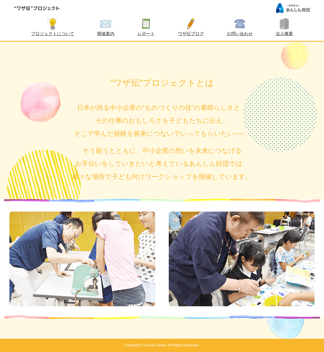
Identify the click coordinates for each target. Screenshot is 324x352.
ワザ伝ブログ (191, 33)
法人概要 (284, 33)
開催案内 (105, 33)
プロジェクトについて (52, 33)
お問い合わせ (240, 33)
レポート (146, 33)
